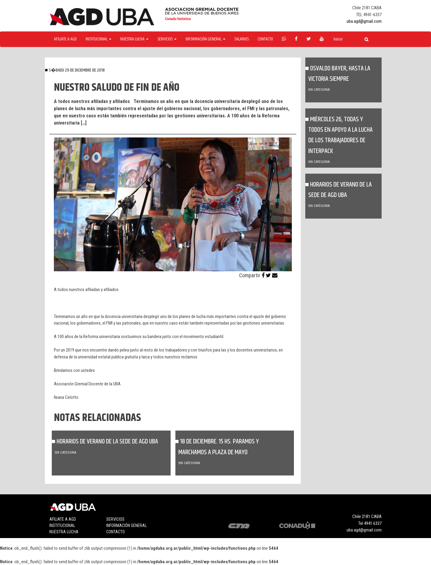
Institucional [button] (98, 39)
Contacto (265, 39)
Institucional (62, 525)
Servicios (115, 519)
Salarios (241, 39)
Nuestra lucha (63, 531)
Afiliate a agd (65, 39)
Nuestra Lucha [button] (134, 39)
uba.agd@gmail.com (364, 21)
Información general (126, 525)
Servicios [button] (167, 39)
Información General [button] (205, 39)
